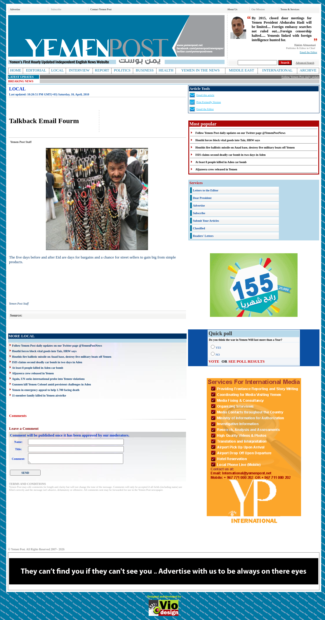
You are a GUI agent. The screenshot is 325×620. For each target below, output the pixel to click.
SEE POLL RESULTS (246, 361)
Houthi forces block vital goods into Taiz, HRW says (44, 351)
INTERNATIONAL (277, 70)
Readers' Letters (203, 235)
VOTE (213, 361)
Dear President (202, 198)
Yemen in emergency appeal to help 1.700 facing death (45, 390)
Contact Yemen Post (101, 9)
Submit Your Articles (206, 220)
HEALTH (166, 70)
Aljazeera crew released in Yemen (33, 373)
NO (217, 354)
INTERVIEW (79, 70)
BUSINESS (145, 70)
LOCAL (57, 70)
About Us (232, 9)
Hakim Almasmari (305, 45)
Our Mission (258, 9)
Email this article (205, 95)
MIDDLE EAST (241, 70)
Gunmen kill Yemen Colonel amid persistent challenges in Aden (51, 384)
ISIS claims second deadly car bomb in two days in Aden (47, 362)
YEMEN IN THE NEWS (200, 70)
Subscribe (56, 9)
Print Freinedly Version (208, 102)
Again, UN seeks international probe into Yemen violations (48, 378)
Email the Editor (308, 52)
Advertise (15, 9)
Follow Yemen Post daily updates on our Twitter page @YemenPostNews (57, 345)
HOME (15, 70)
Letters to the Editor (205, 190)
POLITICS (122, 70)
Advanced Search (305, 62)
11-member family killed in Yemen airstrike (39, 395)
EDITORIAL (36, 70)
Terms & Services (290, 9)
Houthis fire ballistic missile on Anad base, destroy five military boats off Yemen (61, 356)
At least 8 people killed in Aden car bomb (37, 367)
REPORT (102, 70)
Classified (199, 228)
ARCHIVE (308, 70)
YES (218, 347)
